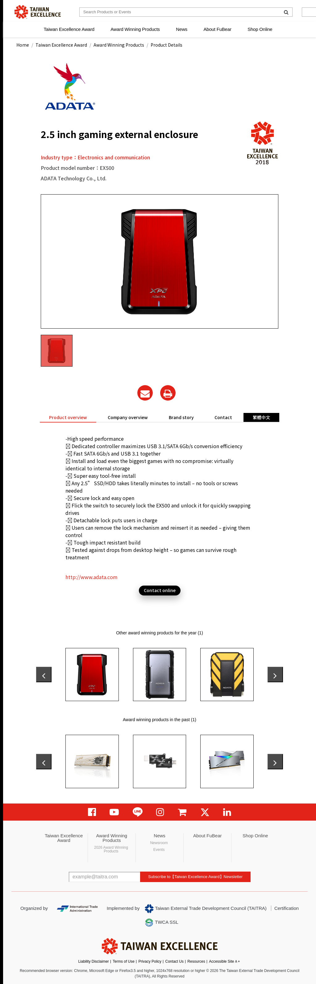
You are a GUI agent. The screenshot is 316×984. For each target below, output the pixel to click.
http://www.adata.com (91, 577)
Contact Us (174, 961)
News (181, 29)
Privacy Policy (149, 961)
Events (159, 850)
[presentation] (44, 674)
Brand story (181, 417)
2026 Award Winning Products (111, 849)
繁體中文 (261, 417)
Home (22, 45)
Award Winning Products (135, 29)
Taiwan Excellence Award (69, 29)
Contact (223, 417)
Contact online (160, 590)
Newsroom (159, 843)
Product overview (68, 417)
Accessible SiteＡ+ (224, 961)
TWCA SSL (161, 922)
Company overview (128, 417)
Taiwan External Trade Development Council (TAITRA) (206, 908)
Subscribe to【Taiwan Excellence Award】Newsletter (195, 876)
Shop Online (259, 29)
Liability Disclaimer (93, 961)
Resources (196, 961)
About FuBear (217, 29)
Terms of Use (124, 961)
